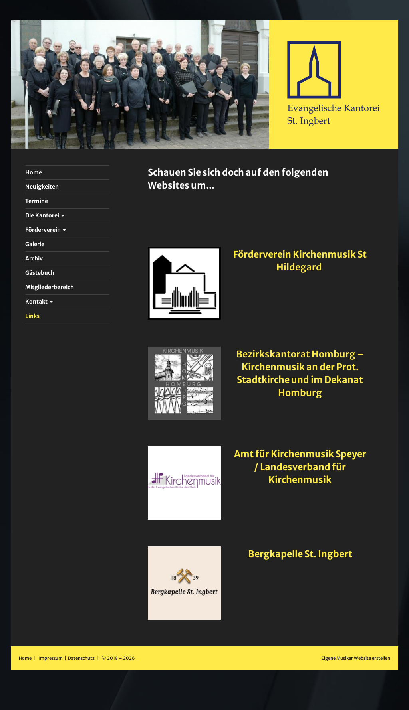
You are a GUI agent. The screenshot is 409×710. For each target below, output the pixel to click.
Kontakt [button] (39, 301)
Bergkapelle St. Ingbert (300, 554)
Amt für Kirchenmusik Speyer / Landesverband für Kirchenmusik (300, 466)
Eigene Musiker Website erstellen (355, 658)
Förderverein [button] (45, 229)
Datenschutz (81, 658)
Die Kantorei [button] (44, 215)
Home (25, 658)
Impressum (51, 658)
